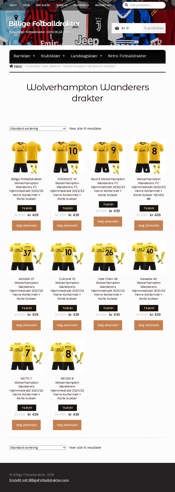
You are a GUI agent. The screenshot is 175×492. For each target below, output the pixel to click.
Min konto (43, 5)
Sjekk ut (61, 5)
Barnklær (24, 55)
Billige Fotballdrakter (44, 23)
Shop (26, 5)
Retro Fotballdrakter (127, 55)
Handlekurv (81, 5)
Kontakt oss (103, 5)
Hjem (13, 5)
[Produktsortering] (37, 128)
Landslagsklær (87, 55)
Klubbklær (53, 55)
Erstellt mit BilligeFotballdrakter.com (39, 480)
